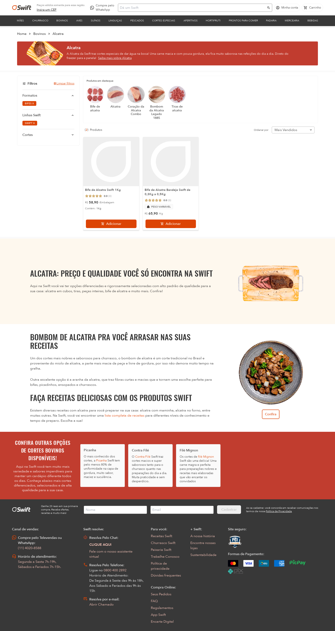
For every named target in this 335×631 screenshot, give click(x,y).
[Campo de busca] (192, 8)
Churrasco (40, 20)
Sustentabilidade (203, 555)
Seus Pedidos (161, 594)
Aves (79, 20)
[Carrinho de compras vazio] (312, 8)
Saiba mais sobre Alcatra (115, 58)
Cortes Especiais (163, 20)
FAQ (154, 601)
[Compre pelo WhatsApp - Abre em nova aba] (103, 7)
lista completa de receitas (124, 415)
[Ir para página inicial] (22, 7)
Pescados (137, 20)
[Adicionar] (111, 224)
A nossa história (202, 536)
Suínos (95, 20)
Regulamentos (162, 608)
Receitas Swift (161, 536)
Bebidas (312, 20)
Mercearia (292, 20)
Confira (270, 414)
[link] (47, 10)
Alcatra (58, 33)
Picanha (101, 461)
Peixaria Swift (161, 549)
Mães (20, 20)
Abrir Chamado (101, 604)
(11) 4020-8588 (29, 548)
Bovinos (62, 20)
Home (21, 33)
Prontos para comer (243, 20)
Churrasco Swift (163, 543)
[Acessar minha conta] (287, 8)
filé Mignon (206, 457)
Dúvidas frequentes (166, 575)
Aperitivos (191, 20)
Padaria (271, 20)
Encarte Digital (162, 621)
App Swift (158, 614)
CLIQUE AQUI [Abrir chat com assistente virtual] (100, 544)
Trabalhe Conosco (165, 556)
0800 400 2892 (115, 570)
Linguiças (115, 20)
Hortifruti (213, 20)
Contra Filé (142, 457)
